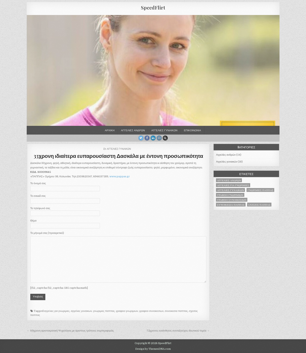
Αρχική (109, 130)
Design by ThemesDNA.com (153, 349)
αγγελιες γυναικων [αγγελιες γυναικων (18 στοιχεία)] (230, 190)
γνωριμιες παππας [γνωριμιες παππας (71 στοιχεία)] (260, 190)
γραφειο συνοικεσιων (151, 310)
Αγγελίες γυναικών (164, 130)
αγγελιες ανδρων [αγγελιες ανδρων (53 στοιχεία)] (229, 180)
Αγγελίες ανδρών (133, 130)
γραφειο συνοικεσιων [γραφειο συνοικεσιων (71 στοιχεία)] (231, 200)
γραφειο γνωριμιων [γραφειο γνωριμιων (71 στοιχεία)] (230, 195)
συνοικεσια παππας (176, 310)
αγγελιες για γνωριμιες (57, 310)
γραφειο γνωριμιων (127, 310)
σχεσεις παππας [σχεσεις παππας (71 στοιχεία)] (259, 204)
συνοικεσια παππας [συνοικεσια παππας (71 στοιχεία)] (231, 204)
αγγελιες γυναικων (81, 310)
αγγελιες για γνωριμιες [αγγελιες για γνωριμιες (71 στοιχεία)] (233, 185)
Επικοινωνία (192, 130)
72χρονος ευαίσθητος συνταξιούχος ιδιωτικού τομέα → (178, 330)
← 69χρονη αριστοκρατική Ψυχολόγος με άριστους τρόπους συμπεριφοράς (70, 330)
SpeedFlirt (153, 7)
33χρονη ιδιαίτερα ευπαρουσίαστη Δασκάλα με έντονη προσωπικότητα (118, 155)
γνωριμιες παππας (104, 310)
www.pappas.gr (119, 176)
